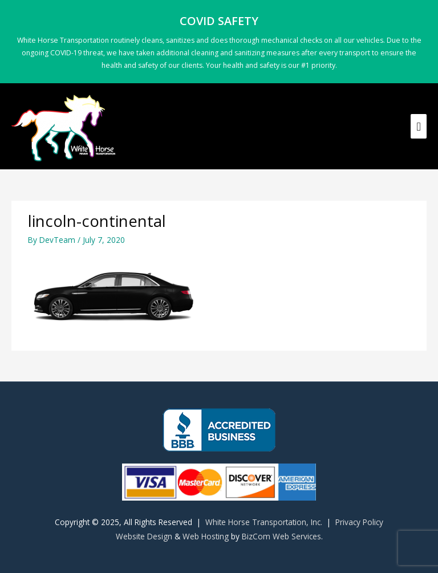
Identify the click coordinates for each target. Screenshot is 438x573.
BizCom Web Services (281, 536)
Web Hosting (205, 536)
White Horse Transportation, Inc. (263, 522)
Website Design (144, 536)
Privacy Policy (359, 522)
